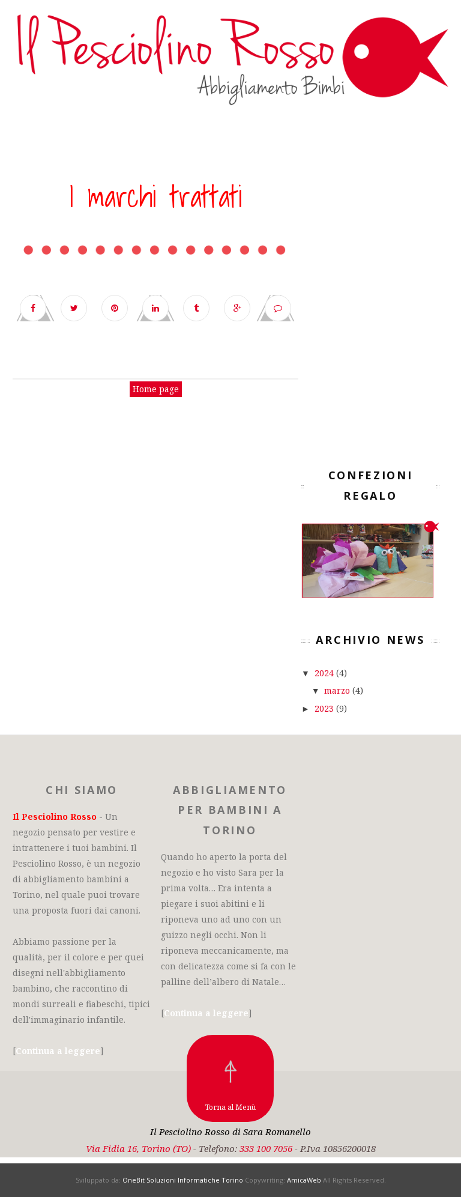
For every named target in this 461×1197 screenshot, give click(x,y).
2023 (325, 708)
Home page (156, 389)
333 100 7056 (266, 1148)
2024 (325, 673)
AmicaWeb (304, 1179)
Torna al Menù (230, 1107)
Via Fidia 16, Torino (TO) (138, 1148)
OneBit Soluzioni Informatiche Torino (182, 1179)
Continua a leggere (58, 1050)
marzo (338, 690)
